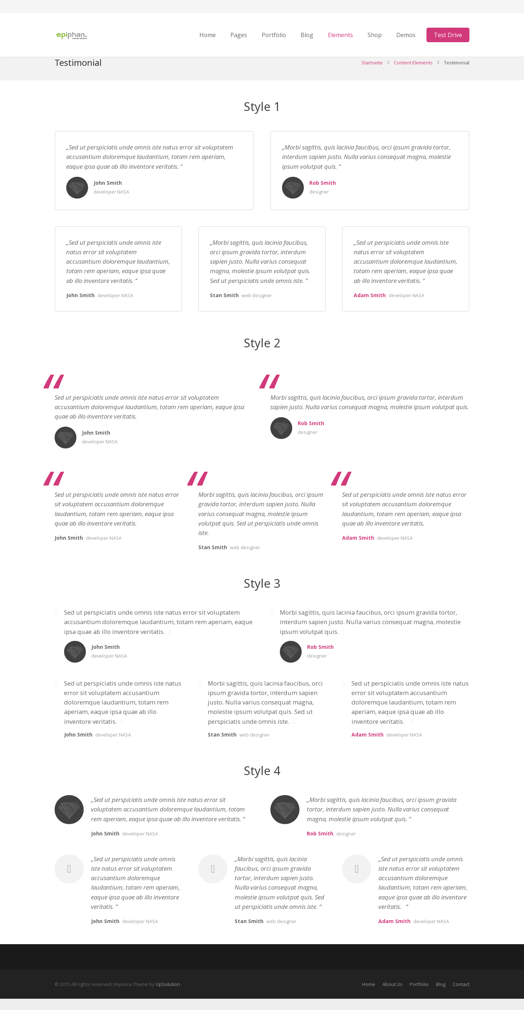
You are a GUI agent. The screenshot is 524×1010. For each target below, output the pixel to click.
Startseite (372, 74)
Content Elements (413, 74)
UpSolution (168, 995)
